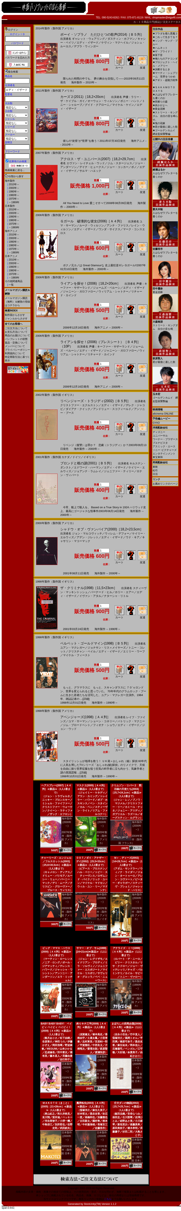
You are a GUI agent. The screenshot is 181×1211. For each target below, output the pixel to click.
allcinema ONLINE (163, 413)
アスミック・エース (164, 446)
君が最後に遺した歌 (165, 126)
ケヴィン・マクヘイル (115, 42)
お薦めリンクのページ (165, 483)
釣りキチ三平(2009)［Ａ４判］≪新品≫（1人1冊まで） (91, 1027)
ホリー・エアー (124, 592)
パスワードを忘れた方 (17, 57)
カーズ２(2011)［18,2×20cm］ (83, 97)
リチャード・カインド (101, 354)
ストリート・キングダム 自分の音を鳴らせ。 (165, 116)
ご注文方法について (16, 328)
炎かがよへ (160, 105)
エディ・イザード (87, 42)
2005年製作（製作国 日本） (66, 1150)
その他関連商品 (13, 281)
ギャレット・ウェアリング (88, 38)
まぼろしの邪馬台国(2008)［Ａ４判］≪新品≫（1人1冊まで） (126, 1027)
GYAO (156, 422)
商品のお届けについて (17, 335)
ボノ (134, 167)
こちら (107, 1198)
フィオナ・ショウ (104, 725)
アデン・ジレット (87, 537)
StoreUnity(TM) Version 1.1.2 (100, 1204)
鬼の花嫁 (159, 123)
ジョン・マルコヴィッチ (87, 533)
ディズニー (159, 432)
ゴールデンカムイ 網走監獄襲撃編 (165, 396)
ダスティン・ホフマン (121, 38)
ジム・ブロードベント (76, 725)
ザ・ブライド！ (163, 51)
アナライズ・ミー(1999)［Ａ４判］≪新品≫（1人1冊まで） (126, 952)
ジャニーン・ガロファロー (79, 291)
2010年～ (13, 184)
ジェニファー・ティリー (119, 471)
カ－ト (137, 21)
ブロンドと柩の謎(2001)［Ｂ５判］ (87, 463)
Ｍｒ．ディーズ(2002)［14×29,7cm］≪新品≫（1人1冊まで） (126, 861)
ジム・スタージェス (120, 163)
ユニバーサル (160, 435)
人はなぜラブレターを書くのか (165, 171)
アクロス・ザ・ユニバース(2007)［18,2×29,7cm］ (98, 159)
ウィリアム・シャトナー (113, 291)
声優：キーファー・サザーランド (109, 346)
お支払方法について (16, 331)
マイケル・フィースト (76, 655)
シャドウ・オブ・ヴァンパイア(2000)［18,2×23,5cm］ (101, 529)
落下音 (158, 55)
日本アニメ (11, 256)
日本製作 (10, 205)
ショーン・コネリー (102, 721)
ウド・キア (132, 537)
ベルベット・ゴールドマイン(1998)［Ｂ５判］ (95, 643)
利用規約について (15, 353)
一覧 (11, 284)
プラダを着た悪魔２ (165, 33)
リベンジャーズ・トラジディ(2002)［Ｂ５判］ (95, 401)
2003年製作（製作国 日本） (101, 1150)
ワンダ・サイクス (109, 229)
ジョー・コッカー (118, 167)
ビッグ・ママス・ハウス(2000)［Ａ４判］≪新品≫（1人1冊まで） (56, 952)
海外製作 (10, 180)
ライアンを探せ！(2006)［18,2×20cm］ (90, 283)
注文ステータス (172, 21)
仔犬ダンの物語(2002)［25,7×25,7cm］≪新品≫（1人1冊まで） (126, 1107)
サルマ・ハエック (90, 170)
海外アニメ (11, 231)
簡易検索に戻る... (15, 170)
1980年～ (13, 195)
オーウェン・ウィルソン (103, 101)
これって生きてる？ (165, 37)
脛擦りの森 (160, 101)
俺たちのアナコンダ (165, 58)
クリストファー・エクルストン (79, 405)
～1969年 (13, 202)
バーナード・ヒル (101, 592)
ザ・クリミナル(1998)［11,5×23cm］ (88, 588)
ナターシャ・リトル (116, 595)
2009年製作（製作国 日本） (66, 1081)
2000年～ (13, 188)
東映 (155, 466)
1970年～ (13, 198)
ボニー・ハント (129, 101)
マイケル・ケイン (123, 104)
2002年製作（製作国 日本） (136, 1157)
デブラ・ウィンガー (86, 46)
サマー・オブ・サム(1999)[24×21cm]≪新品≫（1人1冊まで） (91, 952)
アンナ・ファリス (118, 225)
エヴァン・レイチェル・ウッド (86, 163)
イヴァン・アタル (90, 595)
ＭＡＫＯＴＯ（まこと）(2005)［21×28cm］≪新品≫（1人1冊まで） (56, 1107)
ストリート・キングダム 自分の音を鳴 (165, 323)
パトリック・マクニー (131, 721)
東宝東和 (158, 457)
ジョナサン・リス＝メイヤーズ (107, 647)
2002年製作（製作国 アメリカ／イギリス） (97, 915)
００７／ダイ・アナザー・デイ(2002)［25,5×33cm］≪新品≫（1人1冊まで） (91, 861)
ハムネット (160, 47)
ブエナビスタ (160, 442)
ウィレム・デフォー (117, 533)
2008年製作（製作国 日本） (136, 1078)
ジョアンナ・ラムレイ (87, 471)
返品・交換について (16, 342)
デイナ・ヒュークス (91, 167)
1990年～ (13, 191)
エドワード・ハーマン (87, 467)
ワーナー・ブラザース (165, 439)
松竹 (155, 470)
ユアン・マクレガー (72, 647)
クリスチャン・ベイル (82, 651)
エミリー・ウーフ (134, 651)
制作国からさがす (15, 315)
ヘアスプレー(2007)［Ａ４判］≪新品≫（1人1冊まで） (56, 789)
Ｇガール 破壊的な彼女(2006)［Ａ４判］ (92, 221)
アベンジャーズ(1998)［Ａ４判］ (85, 717)
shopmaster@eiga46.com (166, 17)
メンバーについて (15, 346)
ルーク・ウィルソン (91, 225)
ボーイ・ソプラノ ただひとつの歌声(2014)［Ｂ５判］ (102, 34)
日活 (155, 474)
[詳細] (86, 698)
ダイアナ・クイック (78, 409)
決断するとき (161, 69)
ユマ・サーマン (78, 721)
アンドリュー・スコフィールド (112, 409)
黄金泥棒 (159, 108)
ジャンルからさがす (16, 318)
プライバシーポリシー (17, 349)
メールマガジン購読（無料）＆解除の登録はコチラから (17, 302)
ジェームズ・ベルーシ (106, 287)
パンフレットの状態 (16, 339)
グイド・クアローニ (97, 104)
